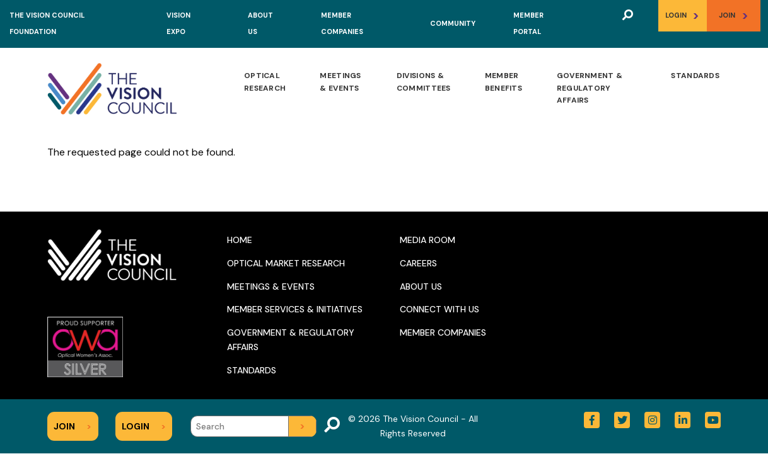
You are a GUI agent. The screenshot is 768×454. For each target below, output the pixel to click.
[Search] (253, 426)
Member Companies (443, 332)
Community (452, 23)
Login (682, 15)
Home (239, 240)
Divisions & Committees (424, 82)
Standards (695, 76)
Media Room (427, 240)
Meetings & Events (340, 82)
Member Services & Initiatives (295, 309)
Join (733, 15)
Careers (418, 263)
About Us (421, 286)
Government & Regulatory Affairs (590, 88)
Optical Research (265, 82)
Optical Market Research (286, 263)
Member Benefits (503, 82)
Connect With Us (439, 309)
